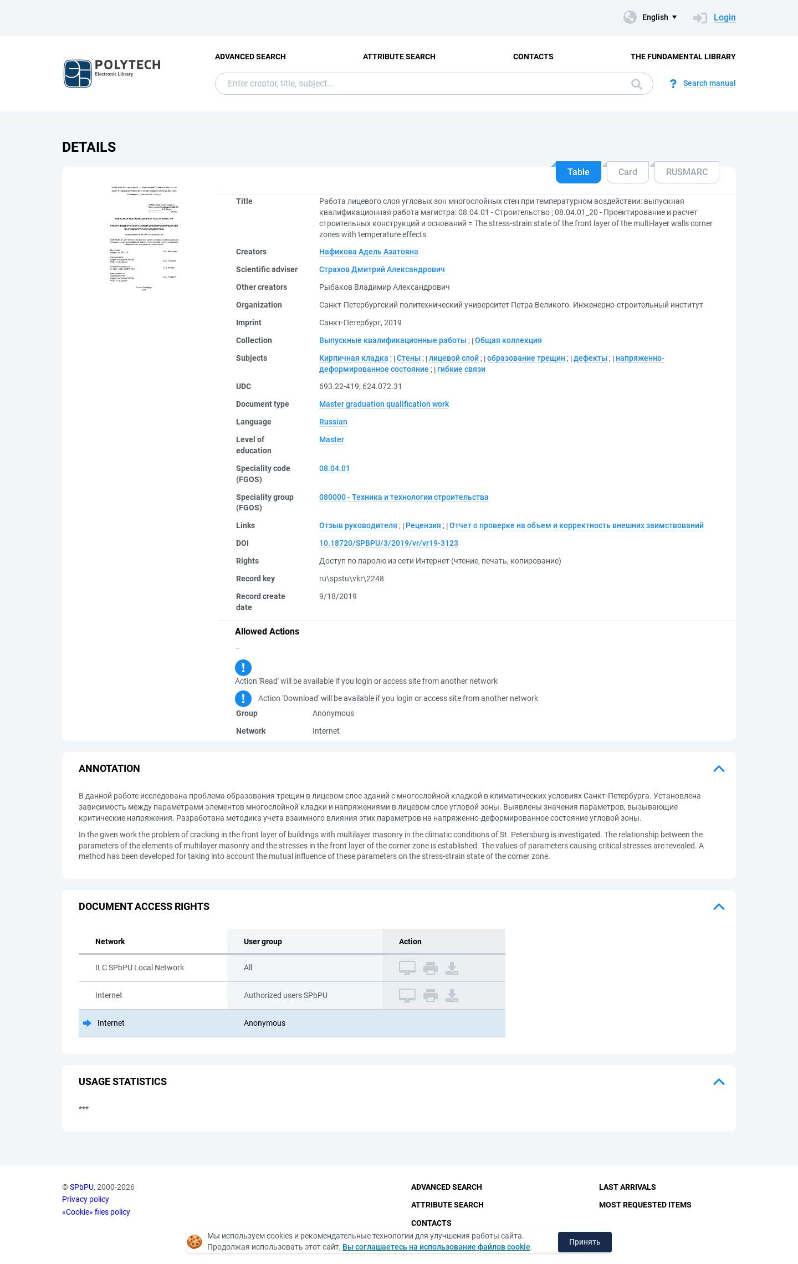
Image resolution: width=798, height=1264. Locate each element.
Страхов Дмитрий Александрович (382, 269)
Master (331, 439)
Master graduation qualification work (384, 404)
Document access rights (144, 906)
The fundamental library (683, 56)
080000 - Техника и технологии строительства (404, 497)
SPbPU (82, 1187)
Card (627, 172)
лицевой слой (454, 358)
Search (636, 84)
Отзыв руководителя (358, 525)
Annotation (109, 768)
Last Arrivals (627, 1187)
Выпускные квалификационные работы (393, 340)
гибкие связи (461, 369)
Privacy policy (85, 1199)
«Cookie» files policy (96, 1211)
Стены (409, 358)
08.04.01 (334, 468)
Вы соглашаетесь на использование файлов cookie (436, 1246)
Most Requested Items (645, 1204)
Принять (585, 1241)
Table (578, 172)
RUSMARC (687, 172)
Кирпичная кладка (353, 358)
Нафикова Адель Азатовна (368, 251)
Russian (333, 421)
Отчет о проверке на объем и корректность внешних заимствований (576, 525)
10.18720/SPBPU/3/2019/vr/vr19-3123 (388, 543)
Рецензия (423, 525)
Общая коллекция (508, 340)
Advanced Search (250, 56)
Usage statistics (123, 1081)
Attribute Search (399, 56)
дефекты (590, 358)
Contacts (533, 56)
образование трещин (526, 358)
